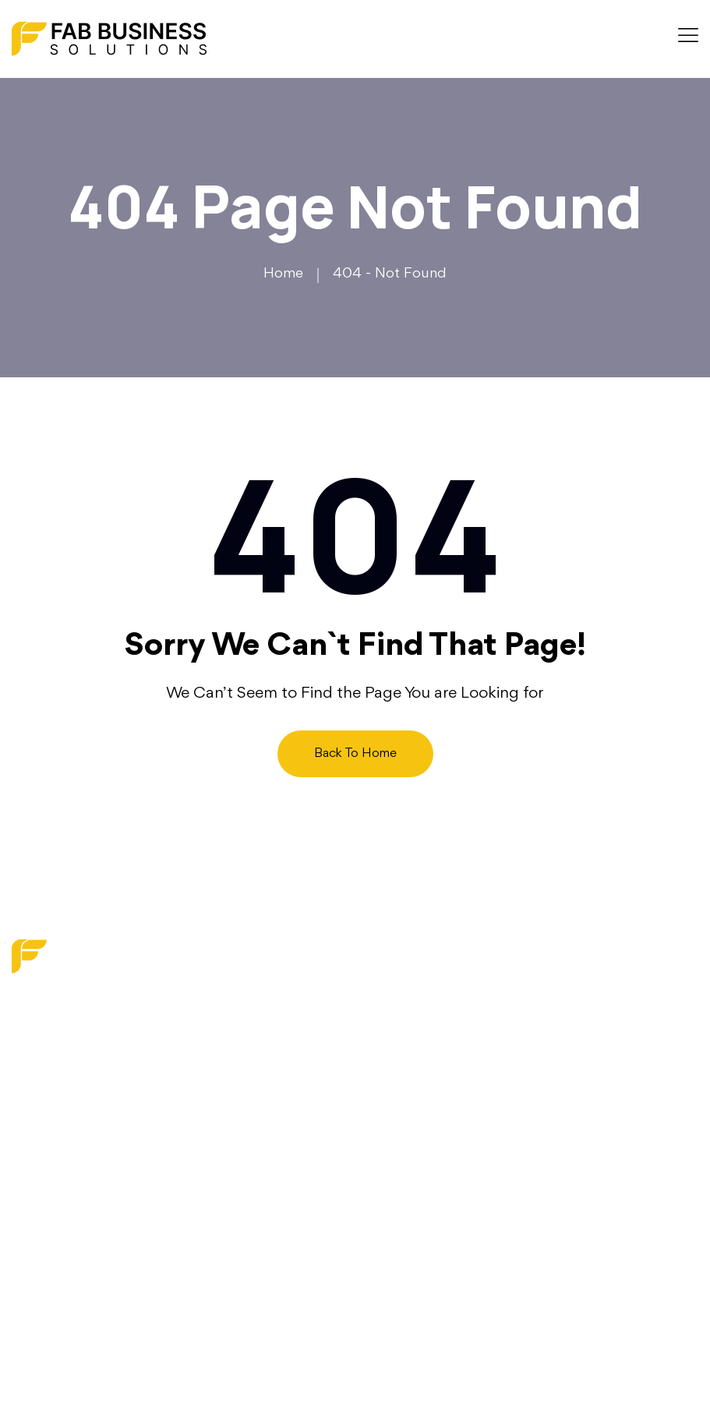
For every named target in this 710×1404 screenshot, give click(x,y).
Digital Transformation (435, 1042)
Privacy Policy (297, 1188)
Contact (279, 1129)
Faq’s (270, 1101)
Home (283, 273)
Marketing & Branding (436, 1012)
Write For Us (294, 1159)
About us (283, 1042)
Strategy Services (422, 1071)
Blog (268, 1072)
